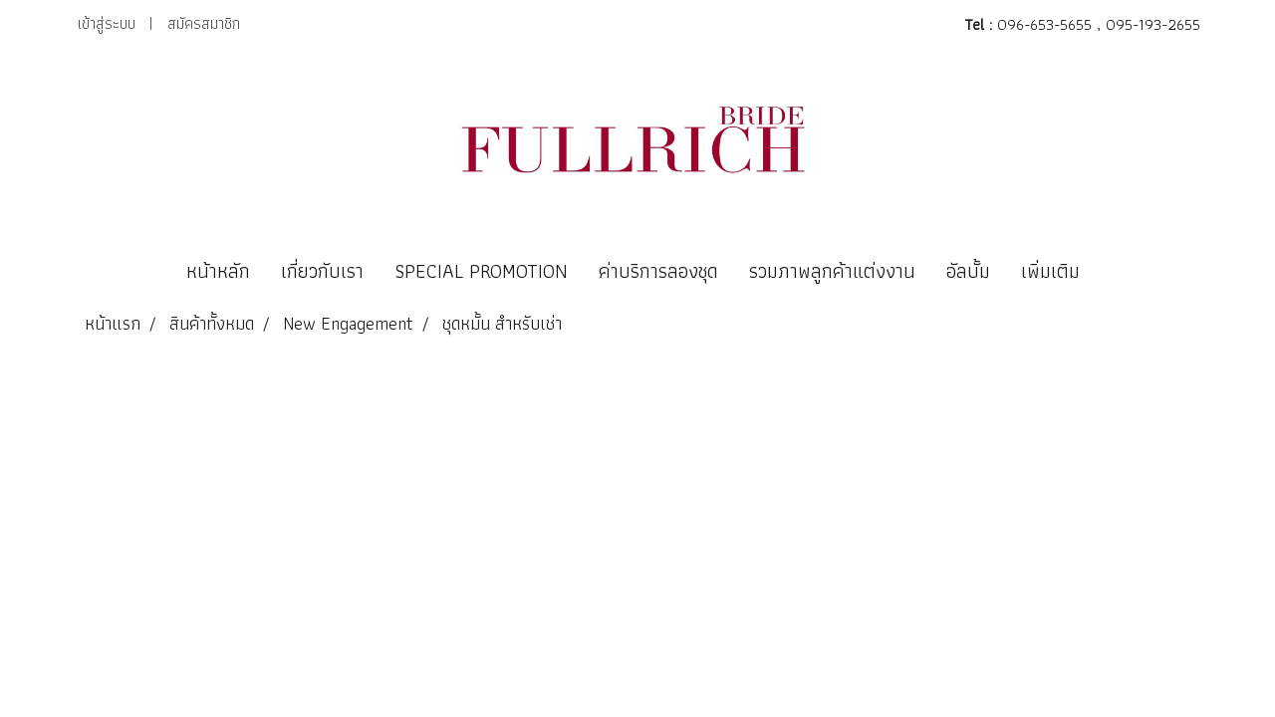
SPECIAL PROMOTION (481, 271)
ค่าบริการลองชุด (658, 271)
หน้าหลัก (218, 271)
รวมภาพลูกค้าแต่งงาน (832, 271)
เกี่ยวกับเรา (322, 271)
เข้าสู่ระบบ (106, 23)
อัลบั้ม (968, 271)
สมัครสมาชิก (203, 23)
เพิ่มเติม (1050, 271)
